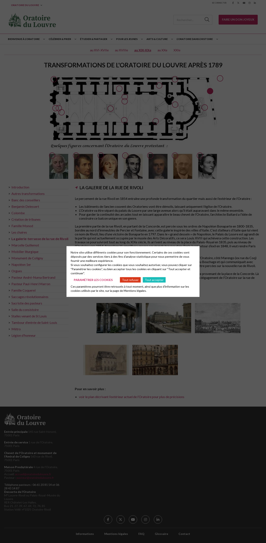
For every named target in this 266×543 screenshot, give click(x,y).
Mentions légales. (135, 290)
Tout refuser (130, 279)
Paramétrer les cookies (93, 279)
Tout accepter (154, 279)
